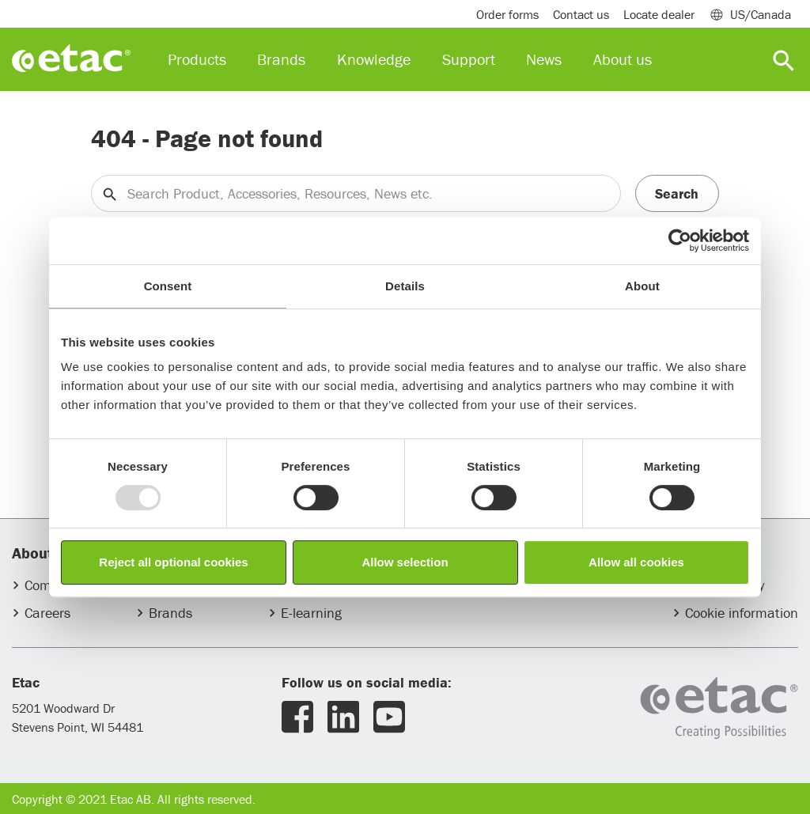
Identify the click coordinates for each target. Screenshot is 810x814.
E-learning (311, 613)
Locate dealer (659, 14)
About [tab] (642, 286)
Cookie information (741, 613)
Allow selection (404, 562)
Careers (47, 613)
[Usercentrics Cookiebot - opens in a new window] (680, 240)
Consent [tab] (168, 286)
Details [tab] (405, 286)
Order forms (507, 14)
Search (676, 193)
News (544, 59)
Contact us (581, 14)
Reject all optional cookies (173, 562)
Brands (170, 613)
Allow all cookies (636, 562)
